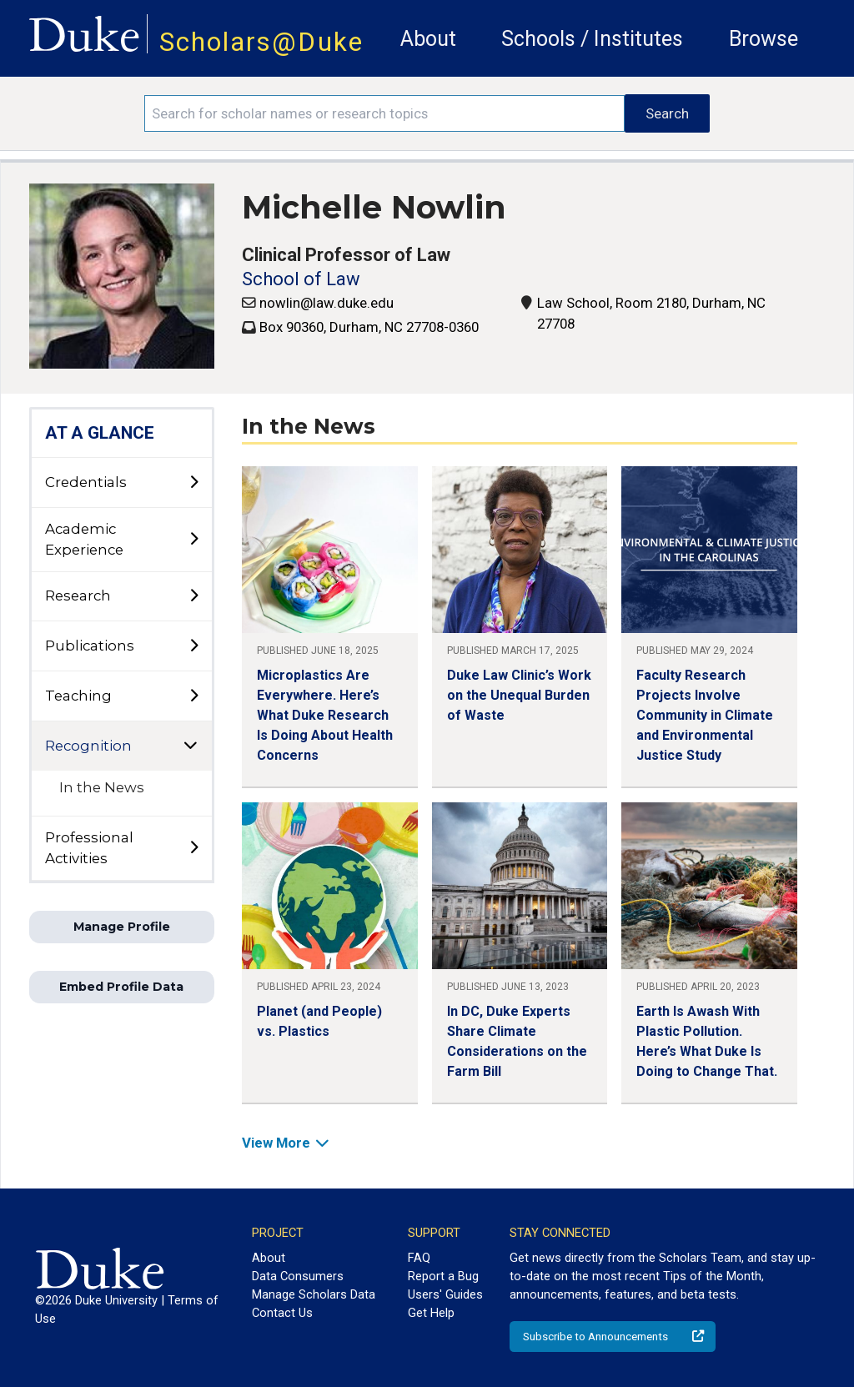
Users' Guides (445, 1294)
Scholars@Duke (261, 42)
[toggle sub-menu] (193, 483)
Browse (763, 39)
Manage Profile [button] (121, 926)
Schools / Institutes (592, 39)
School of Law (301, 279)
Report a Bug (443, 1276)
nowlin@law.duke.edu (326, 302)
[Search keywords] (384, 113)
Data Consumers (298, 1276)
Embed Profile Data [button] (121, 986)
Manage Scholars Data (313, 1294)
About (428, 39)
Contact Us (282, 1312)
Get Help (431, 1312)
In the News (101, 787)
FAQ (419, 1257)
